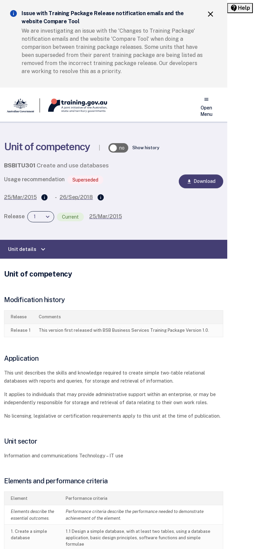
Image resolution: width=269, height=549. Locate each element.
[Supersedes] (44, 198)
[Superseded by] (100, 198)
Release (14, 216)
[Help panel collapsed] (240, 8)
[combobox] (40, 216)
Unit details (27, 249)
